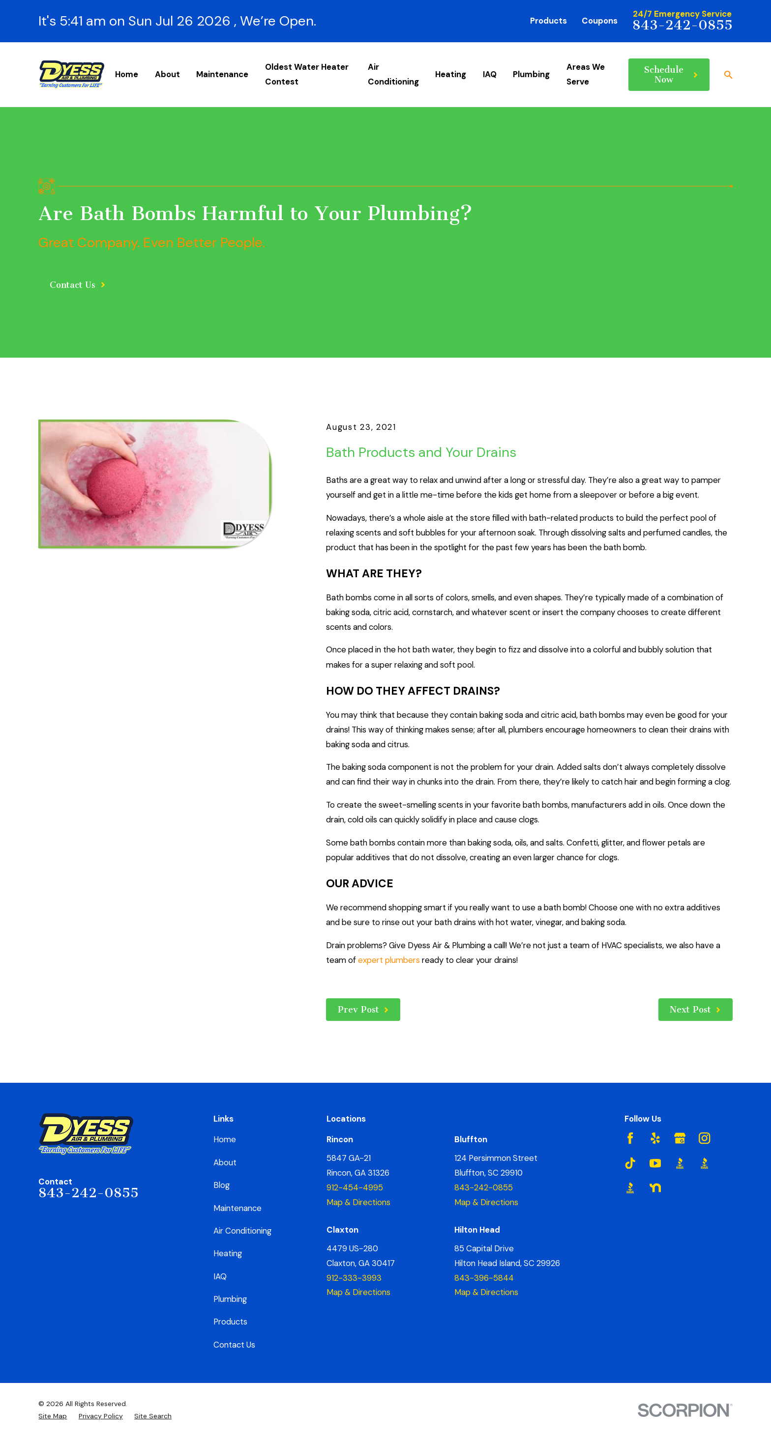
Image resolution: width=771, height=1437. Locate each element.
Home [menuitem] (126, 74)
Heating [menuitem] (450, 74)
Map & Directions (358, 1202)
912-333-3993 (354, 1277)
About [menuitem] (167, 74)
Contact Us (234, 1344)
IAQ (220, 1276)
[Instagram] (704, 1138)
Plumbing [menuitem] (531, 74)
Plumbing (230, 1299)
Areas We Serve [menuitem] (585, 74)
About (225, 1162)
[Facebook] (630, 1138)
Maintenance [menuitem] (222, 74)
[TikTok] (630, 1163)
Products (548, 20)
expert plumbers (389, 960)
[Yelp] (655, 1138)
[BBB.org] (679, 1163)
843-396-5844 (484, 1277)
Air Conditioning (242, 1230)
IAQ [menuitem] (490, 74)
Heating (227, 1253)
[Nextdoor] (655, 1187)
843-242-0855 (682, 25)
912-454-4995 (354, 1187)
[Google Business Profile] (679, 1138)
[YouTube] (655, 1163)
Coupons (600, 20)
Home (224, 1139)
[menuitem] (52, 1416)
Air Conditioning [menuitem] (393, 74)
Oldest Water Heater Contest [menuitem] (307, 74)
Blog (221, 1185)
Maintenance (237, 1208)
